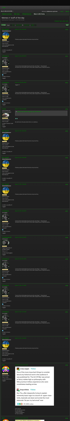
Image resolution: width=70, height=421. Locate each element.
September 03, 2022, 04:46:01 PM (21, 418)
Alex (3, 365)
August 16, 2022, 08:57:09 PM (20, 82)
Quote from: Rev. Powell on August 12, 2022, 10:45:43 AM (29, 111)
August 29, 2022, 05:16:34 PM (20, 237)
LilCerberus (5, 56)
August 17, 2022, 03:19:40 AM (20, 108)
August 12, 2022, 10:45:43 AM (20, 29)
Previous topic (58, 21)
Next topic (65, 21)
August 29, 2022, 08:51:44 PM (20, 258)
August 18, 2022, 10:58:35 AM (20, 130)
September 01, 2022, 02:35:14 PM (21, 364)
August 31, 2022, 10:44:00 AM (20, 338)
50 (20, 25)
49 (17, 25)
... (15, 25)
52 (25, 25)
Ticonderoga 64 (6, 237)
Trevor (4, 109)
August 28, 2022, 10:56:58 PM (20, 210)
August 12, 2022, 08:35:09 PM (20, 56)
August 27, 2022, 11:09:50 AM (20, 184)
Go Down (3, 25)
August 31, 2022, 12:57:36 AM (20, 311)
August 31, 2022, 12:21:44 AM (20, 285)
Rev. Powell (5, 29)
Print (67, 25)
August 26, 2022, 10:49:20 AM (20, 157)
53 (28, 25)
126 (32, 25)
